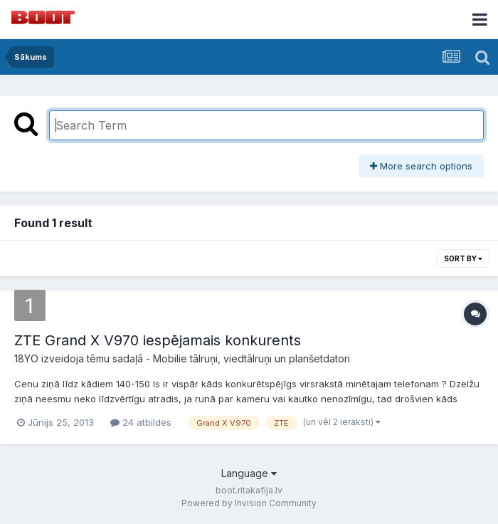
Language (249, 473)
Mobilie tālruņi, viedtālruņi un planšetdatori (251, 358)
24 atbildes (140, 422)
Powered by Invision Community (249, 503)
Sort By (463, 258)
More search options (421, 166)
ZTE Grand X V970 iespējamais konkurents (157, 340)
